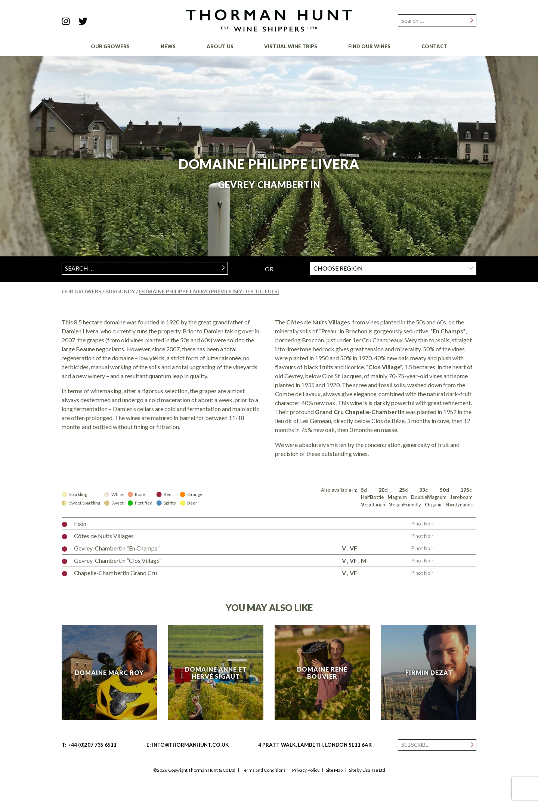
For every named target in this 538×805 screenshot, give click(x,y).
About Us (220, 46)
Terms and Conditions (264, 770)
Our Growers (110, 46)
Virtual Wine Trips (290, 46)
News (168, 46)
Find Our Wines (369, 46)
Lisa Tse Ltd (373, 770)
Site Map (334, 770)
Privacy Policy (305, 770)
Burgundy (120, 291)
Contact (434, 46)
